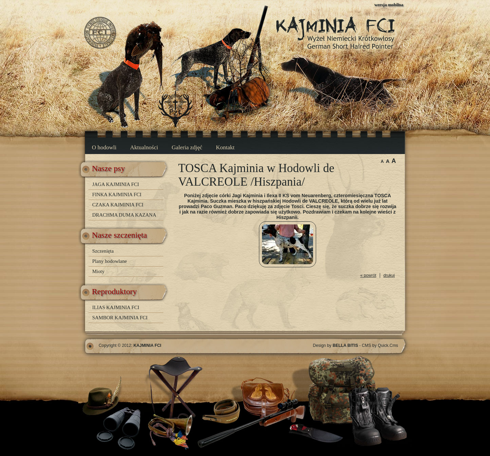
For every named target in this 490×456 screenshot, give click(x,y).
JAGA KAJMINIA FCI (115, 184)
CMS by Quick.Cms (380, 345)
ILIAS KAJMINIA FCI (115, 307)
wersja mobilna (388, 4)
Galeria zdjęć (187, 147)
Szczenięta (103, 251)
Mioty (98, 271)
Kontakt (225, 147)
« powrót (368, 275)
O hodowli (104, 147)
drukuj (389, 275)
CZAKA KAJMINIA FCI (117, 204)
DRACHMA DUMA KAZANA (124, 215)
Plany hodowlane (109, 261)
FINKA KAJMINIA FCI (117, 194)
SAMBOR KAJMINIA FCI (120, 317)
